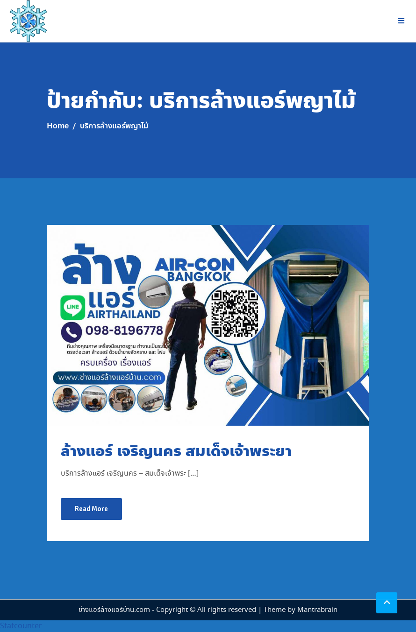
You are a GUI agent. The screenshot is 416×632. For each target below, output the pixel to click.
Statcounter (21, 626)
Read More (91, 509)
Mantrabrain (317, 610)
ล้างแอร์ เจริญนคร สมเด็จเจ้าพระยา (176, 451)
